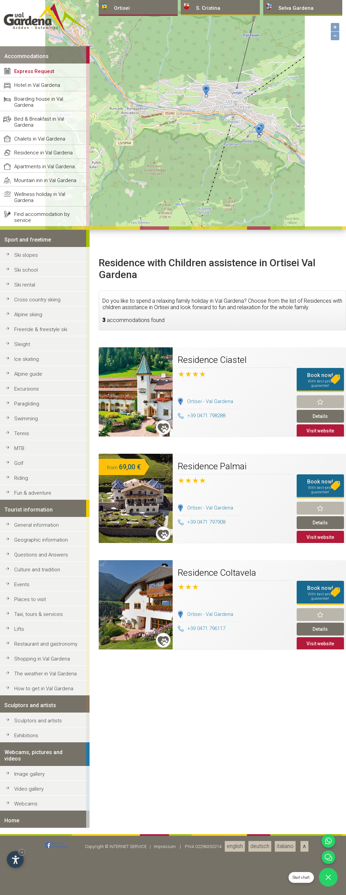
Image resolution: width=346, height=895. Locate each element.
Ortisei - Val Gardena (210, 888)
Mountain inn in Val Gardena (45, 667)
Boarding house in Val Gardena (38, 588)
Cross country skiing (37, 786)
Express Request (34, 557)
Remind (320, 887)
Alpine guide (28, 860)
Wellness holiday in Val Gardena (39, 683)
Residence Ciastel (212, 846)
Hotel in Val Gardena (37, 571)
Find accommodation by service (42, 703)
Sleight (22, 830)
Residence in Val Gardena (43, 639)
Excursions (26, 875)
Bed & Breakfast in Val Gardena (39, 608)
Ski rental (24, 771)
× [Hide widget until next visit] (22, 852)
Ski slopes (26, 741)
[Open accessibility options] (15, 859)
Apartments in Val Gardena (44, 653)
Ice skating (26, 845)
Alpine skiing (28, 801)
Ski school (26, 756)
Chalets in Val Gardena (39, 625)
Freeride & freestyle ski (40, 816)
